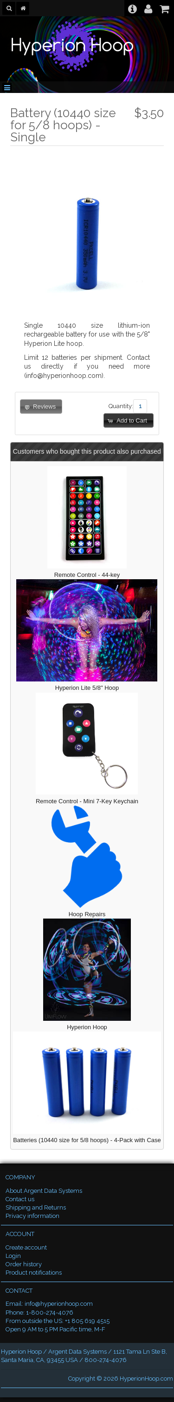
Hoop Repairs (87, 914)
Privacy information (32, 1215)
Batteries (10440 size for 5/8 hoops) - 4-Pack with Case (87, 1140)
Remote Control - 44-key (87, 574)
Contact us (20, 1199)
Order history (24, 1264)
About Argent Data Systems (44, 1190)
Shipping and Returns (36, 1207)
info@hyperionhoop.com (59, 1303)
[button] (128, 420)
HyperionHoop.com (146, 1378)
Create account (26, 1247)
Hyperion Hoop (87, 1027)
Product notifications (34, 1272)
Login (13, 1255)
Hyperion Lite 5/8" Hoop (87, 687)
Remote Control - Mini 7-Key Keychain (87, 801)
